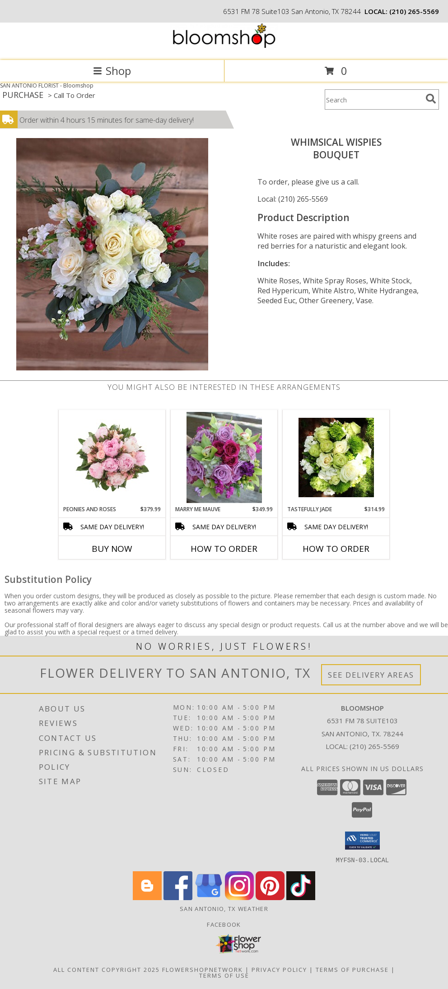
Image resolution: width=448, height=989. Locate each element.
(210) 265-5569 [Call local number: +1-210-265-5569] (414, 11)
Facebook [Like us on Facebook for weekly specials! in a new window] (224, 924)
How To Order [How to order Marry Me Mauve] (224, 549)
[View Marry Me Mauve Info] (224, 457)
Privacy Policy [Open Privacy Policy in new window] (279, 969)
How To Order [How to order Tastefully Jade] (336, 549)
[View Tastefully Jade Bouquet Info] (336, 457)
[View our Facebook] (177, 897)
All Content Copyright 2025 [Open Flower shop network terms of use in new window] (106, 969)
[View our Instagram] (239, 897)
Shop (112, 70)
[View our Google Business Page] (208, 897)
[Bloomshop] (224, 47)
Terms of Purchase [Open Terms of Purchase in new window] (352, 969)
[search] (431, 98)
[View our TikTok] (300, 897)
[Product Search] (373, 99)
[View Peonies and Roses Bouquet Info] (112, 457)
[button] (362, 841)
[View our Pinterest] (270, 897)
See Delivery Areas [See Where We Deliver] (371, 675)
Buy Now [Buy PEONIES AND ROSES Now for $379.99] (112, 549)
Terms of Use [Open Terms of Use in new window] (224, 975)
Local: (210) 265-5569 (292, 199)
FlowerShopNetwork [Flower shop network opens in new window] (202, 969)
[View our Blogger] (147, 897)
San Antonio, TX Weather (224, 908)
